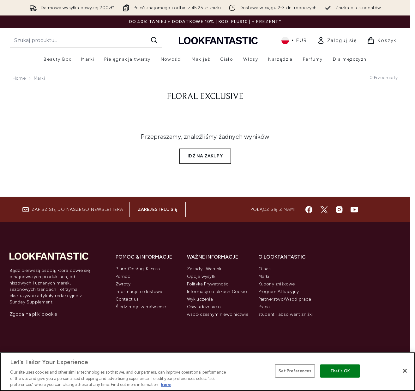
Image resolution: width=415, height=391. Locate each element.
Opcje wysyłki (202, 276)
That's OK (340, 371)
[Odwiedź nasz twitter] (324, 209)
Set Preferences (295, 371)
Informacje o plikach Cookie (217, 291)
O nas (264, 269)
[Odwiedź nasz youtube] (354, 209)
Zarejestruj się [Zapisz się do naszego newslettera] (157, 209)
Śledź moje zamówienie (141, 306)
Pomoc (123, 276)
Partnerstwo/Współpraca (284, 299)
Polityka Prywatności (208, 284)
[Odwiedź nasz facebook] (308, 209)
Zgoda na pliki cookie (33, 314)
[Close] (405, 371)
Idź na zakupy (205, 156)
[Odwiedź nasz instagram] (339, 209)
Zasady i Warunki (205, 269)
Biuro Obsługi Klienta (138, 269)
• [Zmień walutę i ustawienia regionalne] (294, 40)
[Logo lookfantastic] (218, 40)
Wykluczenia (200, 299)
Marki (263, 276)
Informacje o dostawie (140, 291)
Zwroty (123, 284)
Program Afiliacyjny (278, 291)
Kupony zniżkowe (276, 284)
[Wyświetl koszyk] (381, 40)
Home (19, 78)
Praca (264, 306)
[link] (337, 40)
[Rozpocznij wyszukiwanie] (86, 40)
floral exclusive (205, 96)
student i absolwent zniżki (285, 314)
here (166, 384)
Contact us (127, 299)
